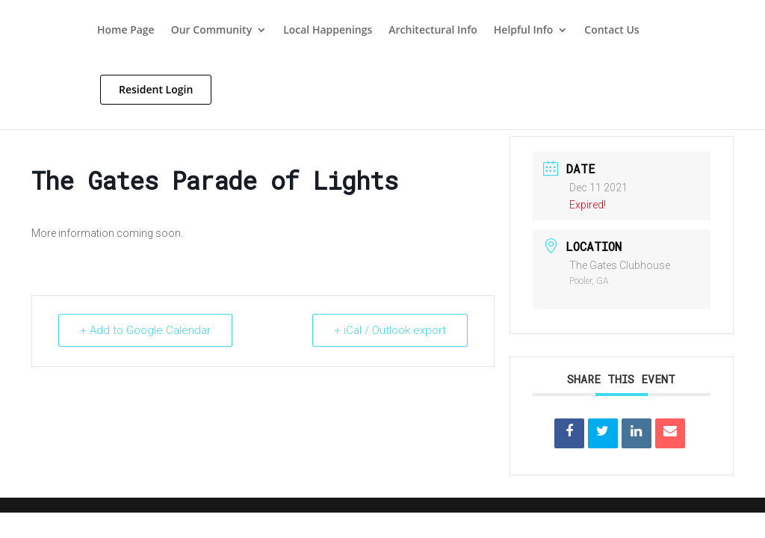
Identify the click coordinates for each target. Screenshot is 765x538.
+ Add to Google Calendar (145, 330)
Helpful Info (523, 31)
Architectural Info (432, 31)
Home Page (126, 31)
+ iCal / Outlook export (390, 330)
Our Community (211, 31)
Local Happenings (327, 31)
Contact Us (611, 31)
